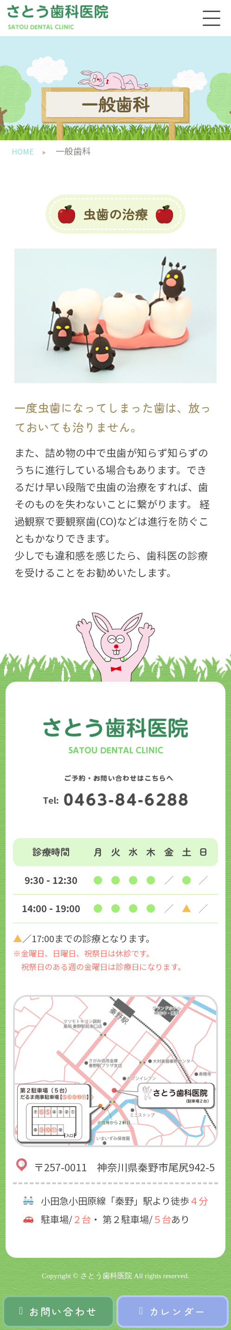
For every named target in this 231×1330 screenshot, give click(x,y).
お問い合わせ (58, 1311)
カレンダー (172, 1311)
